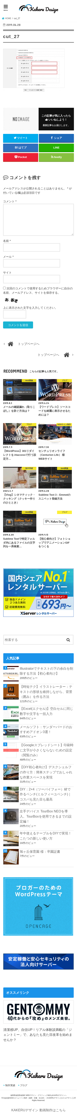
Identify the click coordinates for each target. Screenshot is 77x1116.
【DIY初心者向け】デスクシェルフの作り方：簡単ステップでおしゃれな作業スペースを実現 (46, 772)
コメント (9, 201)
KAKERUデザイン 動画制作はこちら (38, 1110)
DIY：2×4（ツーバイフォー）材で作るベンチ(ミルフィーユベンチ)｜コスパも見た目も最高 (45, 794)
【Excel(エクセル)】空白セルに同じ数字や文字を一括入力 (46, 711)
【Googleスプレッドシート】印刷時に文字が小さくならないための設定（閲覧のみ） (46, 750)
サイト (7, 272)
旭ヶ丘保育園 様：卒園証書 (40, 851)
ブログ (23, 1085)
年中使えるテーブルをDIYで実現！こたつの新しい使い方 (45, 835)
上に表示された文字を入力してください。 (30, 307)
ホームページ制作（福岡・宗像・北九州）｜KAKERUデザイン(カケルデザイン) (43, 1098)
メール (8, 256)
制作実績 (10, 1085)
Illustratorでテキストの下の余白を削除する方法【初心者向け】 (46, 671)
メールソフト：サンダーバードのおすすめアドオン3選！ (46, 729)
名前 (7, 240)
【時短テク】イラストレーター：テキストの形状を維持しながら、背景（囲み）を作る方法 (46, 691)
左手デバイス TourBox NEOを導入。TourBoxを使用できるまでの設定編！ (45, 816)
